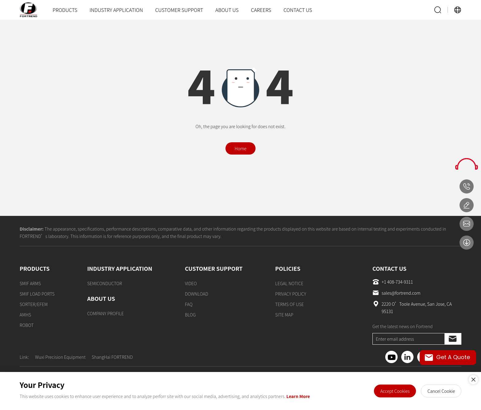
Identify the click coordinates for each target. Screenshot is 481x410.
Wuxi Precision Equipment (60, 357)
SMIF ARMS (30, 283)
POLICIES (287, 268)
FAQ (189, 304)
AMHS (25, 315)
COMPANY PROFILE (105, 313)
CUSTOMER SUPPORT (179, 9)
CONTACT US (297, 9)
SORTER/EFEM (34, 304)
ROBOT (27, 325)
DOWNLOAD (196, 294)
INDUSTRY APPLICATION (116, 9)
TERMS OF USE (289, 304)
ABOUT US (227, 9)
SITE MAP (284, 315)
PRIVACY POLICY (290, 294)
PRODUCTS (64, 9)
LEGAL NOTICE (289, 283)
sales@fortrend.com (396, 293)
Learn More (298, 396)
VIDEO (191, 283)
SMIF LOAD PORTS (37, 294)
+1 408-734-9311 (392, 281)
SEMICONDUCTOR (104, 283)
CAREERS (261, 9)
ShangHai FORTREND (112, 357)
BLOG (190, 315)
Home (240, 148)
